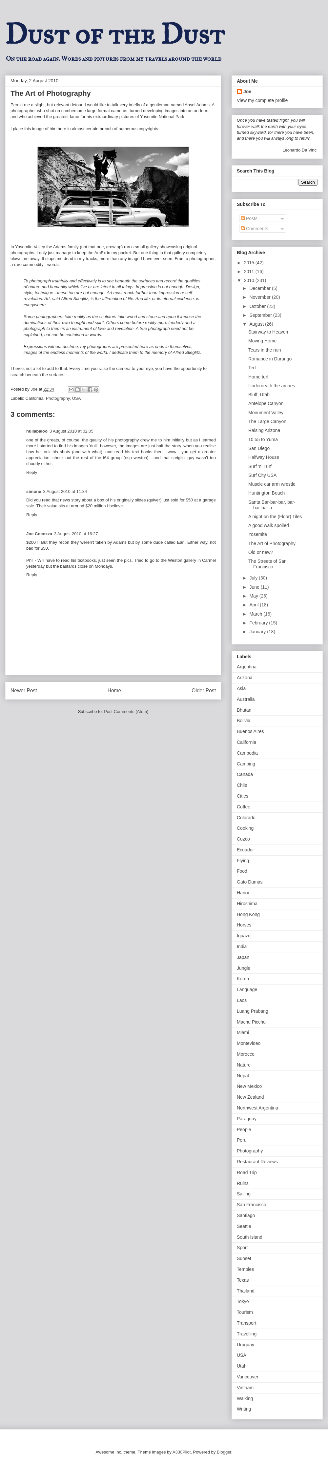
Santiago (246, 1215)
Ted (252, 367)
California (35, 398)
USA (76, 398)
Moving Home (262, 340)
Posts (249, 218)
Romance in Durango (270, 358)
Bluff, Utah (259, 394)
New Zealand (250, 1097)
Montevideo (248, 1043)
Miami (243, 1032)
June (254, 587)
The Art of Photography (272, 543)
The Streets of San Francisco (267, 564)
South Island (249, 1237)
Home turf (258, 376)
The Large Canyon (267, 421)
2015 (250, 262)
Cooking (245, 828)
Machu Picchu (251, 1022)
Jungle (243, 968)
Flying (243, 860)
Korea (243, 978)
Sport (242, 1247)
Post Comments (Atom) (126, 711)
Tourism (245, 1312)
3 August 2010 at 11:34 (65, 491)
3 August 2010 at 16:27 (76, 533)
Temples (245, 1269)
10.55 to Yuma (263, 439)
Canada (245, 774)
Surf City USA (262, 475)
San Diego (259, 448)
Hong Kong (248, 914)
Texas (243, 1280)
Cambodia (247, 753)
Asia (241, 688)
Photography (58, 398)
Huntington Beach (266, 493)
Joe (247, 91)
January (258, 631)
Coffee (243, 806)
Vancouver (247, 1376)
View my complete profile (262, 100)
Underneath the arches (271, 385)
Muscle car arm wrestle (272, 484)
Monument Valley (265, 412)
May (254, 596)
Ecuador (245, 849)
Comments (254, 228)
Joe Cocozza (39, 533)
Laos (242, 1000)
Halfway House (263, 457)
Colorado (246, 817)
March (256, 614)
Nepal (243, 1075)
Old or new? (260, 552)
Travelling (246, 1333)
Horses (244, 924)
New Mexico (249, 1086)
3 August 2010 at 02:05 (71, 431)
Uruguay (245, 1344)
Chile (242, 785)
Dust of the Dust (114, 34)
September (261, 315)
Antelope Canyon (265, 403)
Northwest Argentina (257, 1107)
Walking (245, 1398)
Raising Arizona (264, 430)
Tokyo (243, 1301)
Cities (242, 796)
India (242, 946)
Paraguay (246, 1118)
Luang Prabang (252, 1011)
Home (114, 690)
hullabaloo (37, 431)
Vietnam (245, 1387)
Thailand (246, 1290)
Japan (243, 957)
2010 (250, 280)
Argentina (246, 666)
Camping (246, 763)
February (259, 622)
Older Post (204, 690)
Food (242, 871)
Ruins (243, 1183)
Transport (246, 1323)
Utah (242, 1366)
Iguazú (244, 935)
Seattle (244, 1226)
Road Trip (247, 1172)
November (260, 297)
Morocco (246, 1054)
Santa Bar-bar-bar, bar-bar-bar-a (272, 504)
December (260, 288)
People (244, 1129)
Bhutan (244, 710)
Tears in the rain (264, 350)
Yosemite (257, 534)
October (258, 306)
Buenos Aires (250, 731)
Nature (244, 1065)
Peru (242, 1140)
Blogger (224, 1452)
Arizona (244, 677)
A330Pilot (182, 1452)
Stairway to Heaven (268, 332)
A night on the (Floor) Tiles (275, 516)
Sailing (244, 1193)
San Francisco (251, 1204)
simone (33, 491)
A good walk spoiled (268, 525)
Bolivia (243, 720)
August (257, 324)
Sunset (244, 1258)
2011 (250, 271)
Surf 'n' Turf (260, 466)
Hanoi (243, 892)
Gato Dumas (250, 882)
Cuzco (243, 839)
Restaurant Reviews (257, 1161)
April (254, 604)
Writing (244, 1409)
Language (247, 989)
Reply (31, 472)
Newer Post (23, 690)
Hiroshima (247, 903)
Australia (246, 699)
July (254, 577)
